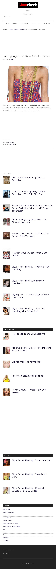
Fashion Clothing (7, 515)
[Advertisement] (28, 44)
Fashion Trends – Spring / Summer (11, 526)
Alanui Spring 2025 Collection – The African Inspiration (29, 220)
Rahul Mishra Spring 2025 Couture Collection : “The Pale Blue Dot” (29, 192)
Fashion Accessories (8, 512)
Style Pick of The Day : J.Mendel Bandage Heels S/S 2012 (28, 489)
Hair (4, 529)
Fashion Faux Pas (7, 518)
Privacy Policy (6, 553)
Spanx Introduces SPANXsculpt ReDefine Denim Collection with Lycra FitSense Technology (32, 208)
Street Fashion (12, 144)
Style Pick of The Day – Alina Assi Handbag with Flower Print (28, 310)
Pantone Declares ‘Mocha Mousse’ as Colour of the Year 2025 (30, 234)
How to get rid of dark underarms (28, 334)
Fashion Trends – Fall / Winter (10, 523)
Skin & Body (6, 537)
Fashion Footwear (7, 520)
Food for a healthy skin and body (28, 376)
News (4, 535)
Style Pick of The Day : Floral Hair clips (31, 460)
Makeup (5, 532)
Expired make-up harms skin (26, 362)
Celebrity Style (6, 509)
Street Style (11, 142)
